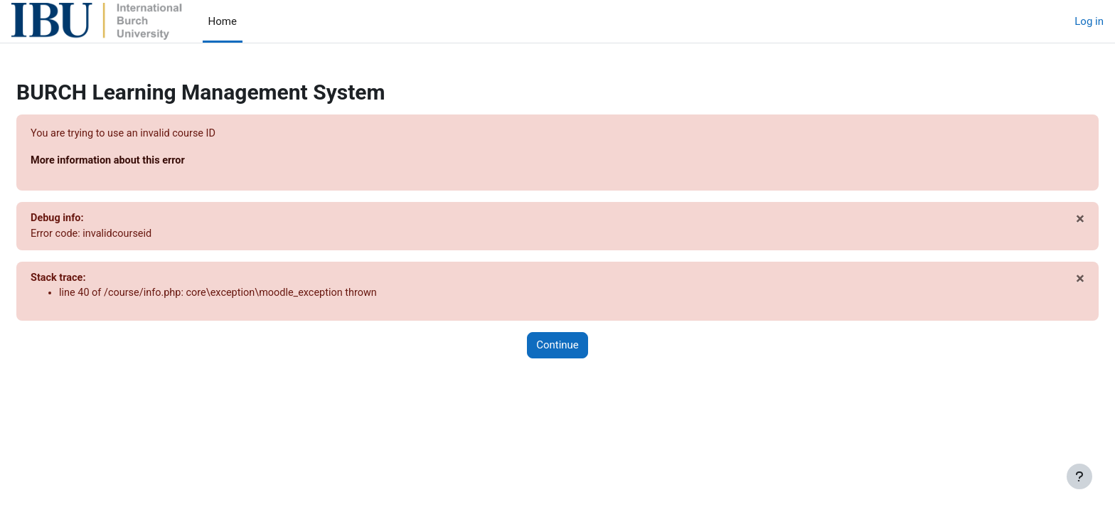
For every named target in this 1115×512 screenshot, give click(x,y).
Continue (557, 348)
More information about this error (145, 161)
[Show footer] (1079, 476)
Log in (1089, 21)
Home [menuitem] (222, 21)
